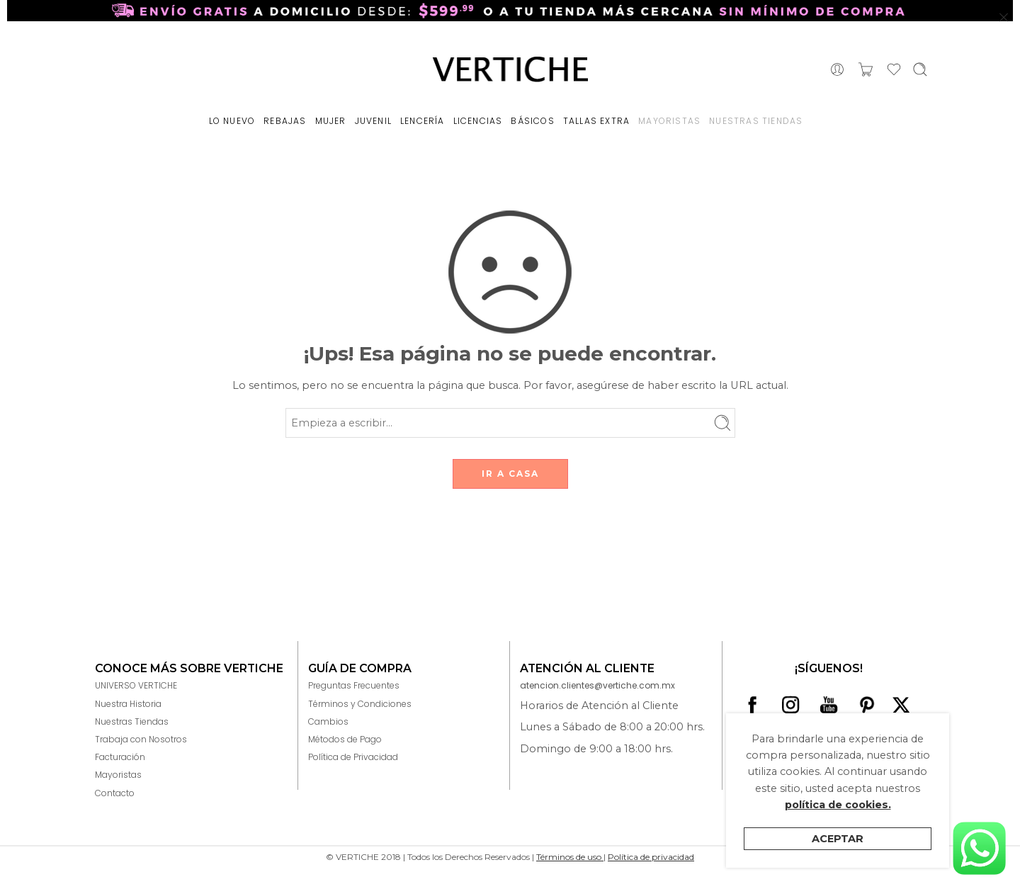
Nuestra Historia (128, 704)
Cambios (328, 721)
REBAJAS (285, 121)
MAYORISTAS (669, 121)
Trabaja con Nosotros (141, 739)
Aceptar (837, 838)
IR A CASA (510, 473)
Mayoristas (118, 775)
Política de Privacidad (353, 757)
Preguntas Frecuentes (354, 685)
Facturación (120, 757)
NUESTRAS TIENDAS (756, 121)
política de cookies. (838, 804)
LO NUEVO (232, 121)
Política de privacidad (651, 856)
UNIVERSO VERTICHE (136, 685)
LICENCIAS (478, 121)
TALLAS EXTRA (596, 121)
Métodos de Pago (345, 739)
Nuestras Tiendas (132, 721)
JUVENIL (373, 121)
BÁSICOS (532, 121)
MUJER (330, 121)
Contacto (115, 793)
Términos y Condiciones (360, 704)
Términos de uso (570, 856)
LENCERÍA (422, 121)
